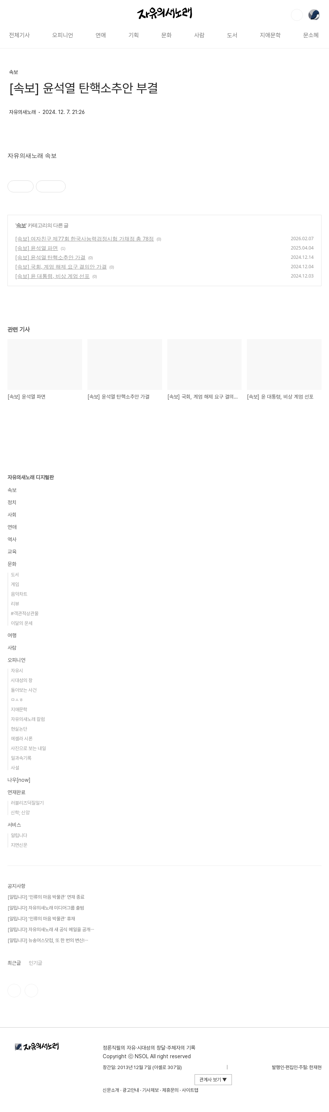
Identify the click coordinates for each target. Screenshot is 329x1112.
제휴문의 (170, 1090)
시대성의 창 (21, 680)
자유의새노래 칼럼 (28, 719)
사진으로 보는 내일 (28, 748)
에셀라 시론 (21, 738)
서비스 (14, 825)
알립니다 (19, 835)
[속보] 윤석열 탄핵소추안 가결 (50, 257)
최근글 (14, 963)
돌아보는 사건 (24, 690)
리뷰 (15, 604)
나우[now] (19, 780)
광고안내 (130, 1090)
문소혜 (311, 35)
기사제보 (150, 1090)
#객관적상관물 (24, 613)
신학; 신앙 (20, 812)
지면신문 (19, 845)
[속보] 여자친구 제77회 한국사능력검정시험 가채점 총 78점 (84, 238)
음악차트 (19, 594)
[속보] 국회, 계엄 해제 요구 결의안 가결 (61, 266)
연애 (101, 35)
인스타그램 (14, 990)
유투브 (31, 990)
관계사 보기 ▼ (213, 1079)
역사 (11, 539)
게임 (15, 584)
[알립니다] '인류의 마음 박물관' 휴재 (41, 918)
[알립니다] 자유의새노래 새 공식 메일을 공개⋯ (50, 929)
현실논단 (19, 729)
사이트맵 (190, 1090)
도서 (232, 35)
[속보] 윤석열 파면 (36, 247)
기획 (133, 35)
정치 (11, 502)
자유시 (17, 670)
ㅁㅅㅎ (17, 700)
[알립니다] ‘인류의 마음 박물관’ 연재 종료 (45, 897)
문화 (166, 35)
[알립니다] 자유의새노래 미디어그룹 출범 (45, 908)
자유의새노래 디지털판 (30, 477)
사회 (11, 515)
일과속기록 (21, 758)
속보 (13, 72)
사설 (15, 768)
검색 (296, 15)
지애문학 (270, 35)
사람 (199, 35)
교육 (11, 552)
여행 (11, 635)
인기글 (35, 963)
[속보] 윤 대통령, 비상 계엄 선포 (52, 275)
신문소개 (111, 1090)
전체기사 (19, 35)
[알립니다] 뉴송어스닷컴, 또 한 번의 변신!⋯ (47, 940)
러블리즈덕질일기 (27, 803)
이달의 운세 (21, 623)
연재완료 (16, 792)
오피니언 (62, 35)
